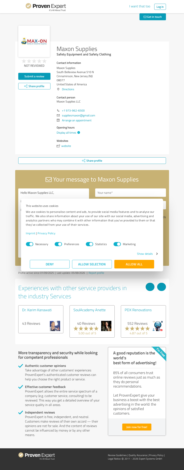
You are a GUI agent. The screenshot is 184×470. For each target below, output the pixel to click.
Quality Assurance (138, 455)
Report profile (96, 273)
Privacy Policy (50, 233)
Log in (160, 7)
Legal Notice (114, 458)
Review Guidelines (117, 455)
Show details (141, 254)
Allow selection (92, 264)
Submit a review (34, 76)
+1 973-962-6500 (73, 110)
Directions (68, 89)
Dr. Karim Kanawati (37, 309)
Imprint (35, 233)
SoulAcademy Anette (89, 309)
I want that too (139, 6)
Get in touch (153, 17)
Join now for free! (136, 427)
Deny (50, 264)
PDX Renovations (138, 309)
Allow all (134, 264)
